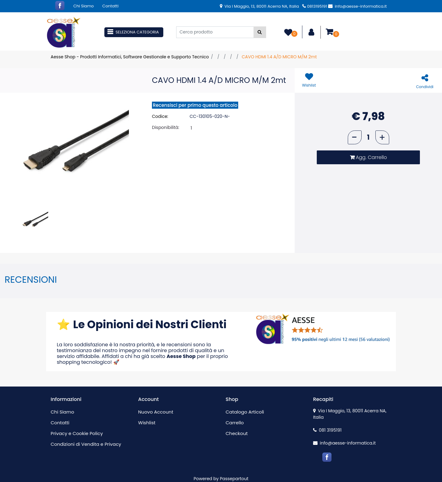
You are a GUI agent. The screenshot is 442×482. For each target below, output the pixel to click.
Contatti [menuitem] (110, 6)
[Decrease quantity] (355, 137)
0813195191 (314, 6)
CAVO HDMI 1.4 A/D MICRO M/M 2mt (279, 57)
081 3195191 (327, 430)
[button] (260, 32)
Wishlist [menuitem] (146, 422)
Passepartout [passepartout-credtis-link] (234, 479)
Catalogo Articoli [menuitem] (245, 412)
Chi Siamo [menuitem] (83, 6)
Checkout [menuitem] (237, 433)
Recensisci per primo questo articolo (195, 105)
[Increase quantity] (382, 137)
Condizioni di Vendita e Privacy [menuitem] (86, 444)
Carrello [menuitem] (235, 422)
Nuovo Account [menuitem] (155, 412)
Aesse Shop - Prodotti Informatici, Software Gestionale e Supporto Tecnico (130, 57)
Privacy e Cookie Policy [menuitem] (77, 433)
